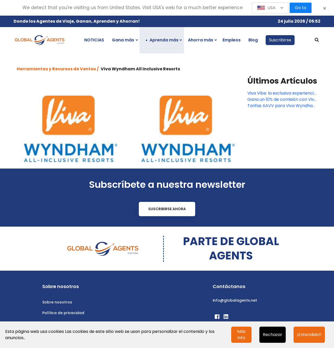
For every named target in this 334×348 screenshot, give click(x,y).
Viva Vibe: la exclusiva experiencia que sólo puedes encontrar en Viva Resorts (281, 93)
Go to (300, 8)
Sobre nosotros (57, 302)
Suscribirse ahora (167, 209)
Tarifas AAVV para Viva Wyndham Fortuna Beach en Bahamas (282, 106)
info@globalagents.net (235, 300)
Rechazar (272, 335)
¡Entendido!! (309, 335)
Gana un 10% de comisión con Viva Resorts (282, 99)
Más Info (241, 334)
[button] (270, 7)
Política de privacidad (63, 312)
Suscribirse (280, 40)
